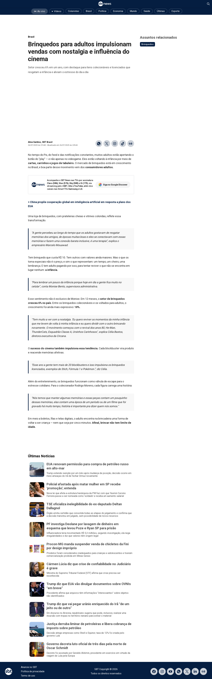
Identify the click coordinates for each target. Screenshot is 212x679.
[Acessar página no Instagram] (162, 671)
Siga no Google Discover (112, 184)
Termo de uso (28, 675)
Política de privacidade (32, 671)
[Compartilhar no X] (106, 143)
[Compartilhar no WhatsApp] (98, 143)
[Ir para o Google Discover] (130, 143)
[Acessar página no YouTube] (170, 671)
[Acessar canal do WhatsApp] (178, 671)
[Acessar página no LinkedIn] (195, 671)
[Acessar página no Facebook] (153, 671)
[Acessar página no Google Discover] (203, 671)
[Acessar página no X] (186, 671)
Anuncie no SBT (29, 667)
